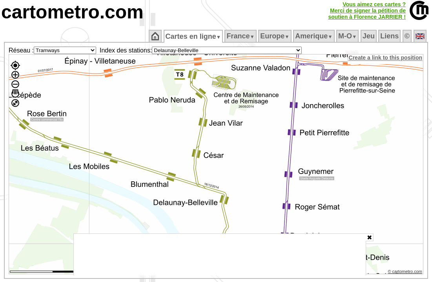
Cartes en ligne (193, 36)
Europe (275, 36)
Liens (390, 36)
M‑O (348, 36)
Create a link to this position (386, 57)
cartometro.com (72, 12)
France (241, 36)
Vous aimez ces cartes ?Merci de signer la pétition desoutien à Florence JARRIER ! (367, 10)
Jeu (369, 36)
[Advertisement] (220, 254)
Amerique (314, 36)
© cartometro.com (405, 272)
